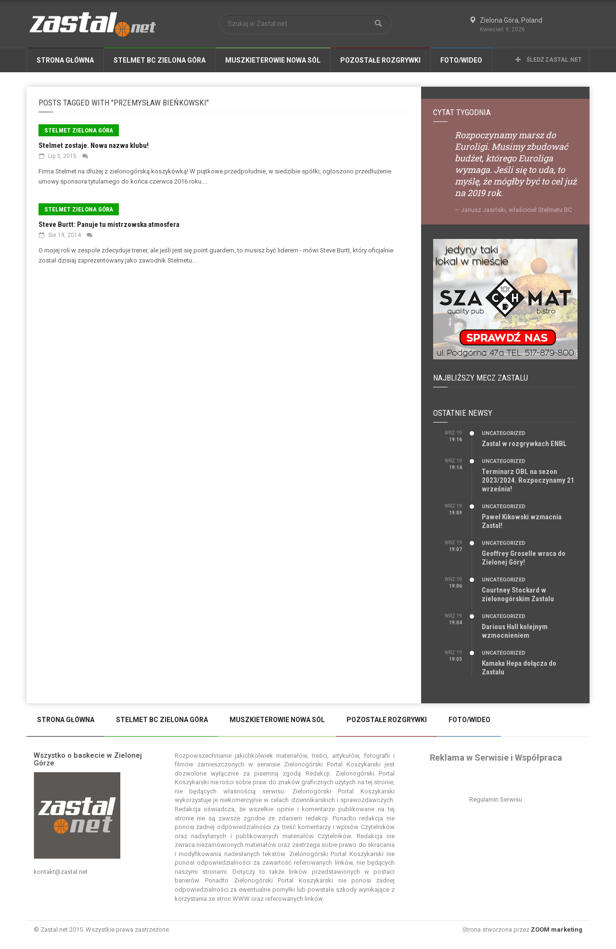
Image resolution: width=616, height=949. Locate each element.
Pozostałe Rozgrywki (380, 60)
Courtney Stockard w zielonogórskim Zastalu (518, 594)
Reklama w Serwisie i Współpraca (496, 757)
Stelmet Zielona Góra (78, 130)
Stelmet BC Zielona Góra (159, 60)
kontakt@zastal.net (61, 871)
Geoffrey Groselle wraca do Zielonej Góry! (523, 558)
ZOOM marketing (556, 929)
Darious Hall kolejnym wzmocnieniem (515, 631)
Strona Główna (65, 60)
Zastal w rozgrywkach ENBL (524, 443)
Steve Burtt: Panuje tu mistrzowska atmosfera (109, 224)
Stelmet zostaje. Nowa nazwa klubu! (93, 145)
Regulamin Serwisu (495, 799)
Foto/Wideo (461, 60)
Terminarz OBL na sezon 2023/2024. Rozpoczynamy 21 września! (528, 480)
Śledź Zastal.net (548, 59)
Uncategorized (504, 433)
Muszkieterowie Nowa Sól (273, 60)
